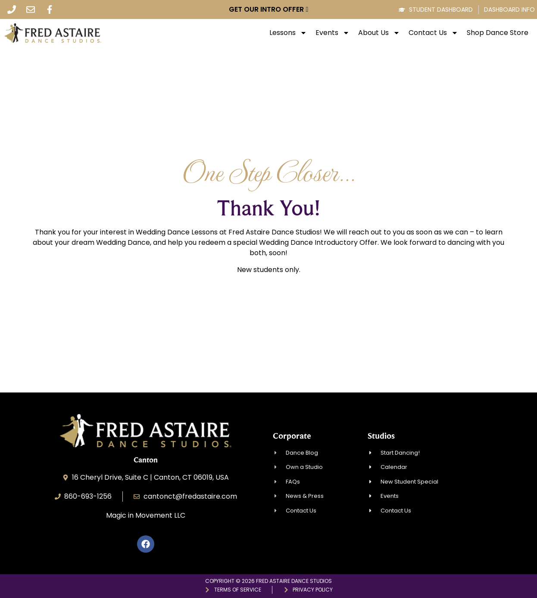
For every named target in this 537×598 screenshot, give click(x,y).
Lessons (288, 32)
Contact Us (433, 32)
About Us (379, 32)
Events (332, 32)
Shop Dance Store (497, 32)
